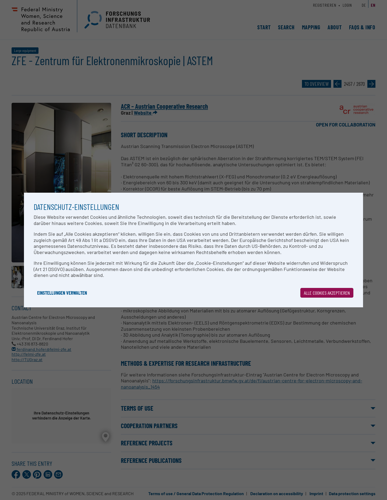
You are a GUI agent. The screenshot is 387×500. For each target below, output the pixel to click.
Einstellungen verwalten (62, 293)
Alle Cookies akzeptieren (327, 293)
